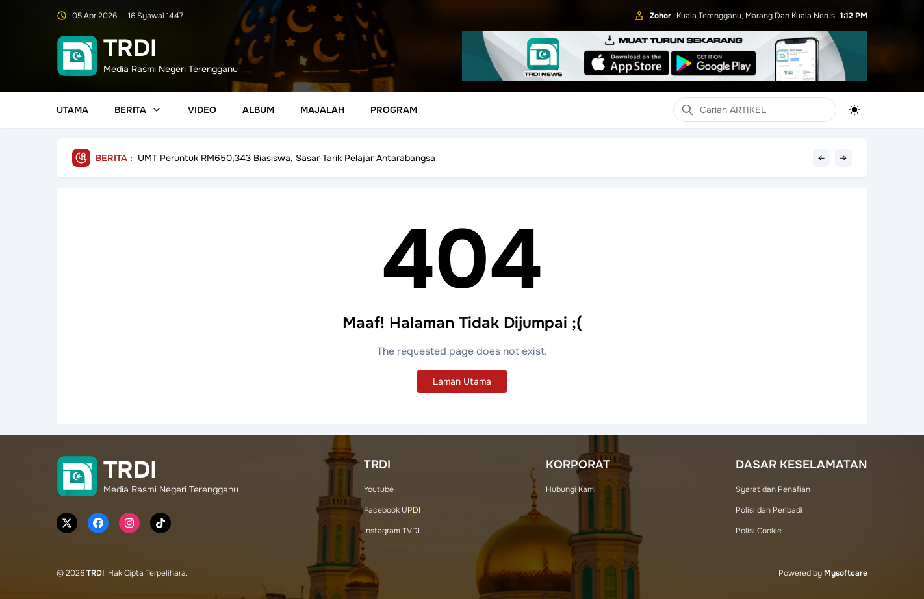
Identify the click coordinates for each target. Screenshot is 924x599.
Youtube (379, 489)
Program (393, 110)
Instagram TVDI (392, 531)
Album (258, 110)
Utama (72, 110)
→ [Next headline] (843, 158)
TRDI (95, 573)
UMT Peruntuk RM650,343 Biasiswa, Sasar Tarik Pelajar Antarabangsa (286, 158)
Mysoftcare (845, 573)
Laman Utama (462, 381)
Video (202, 110)
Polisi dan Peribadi (769, 510)
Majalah (322, 110)
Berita (138, 110)
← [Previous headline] (821, 158)
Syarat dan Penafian (773, 489)
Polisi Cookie (759, 531)
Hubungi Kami (571, 489)
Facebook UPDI (392, 510)
